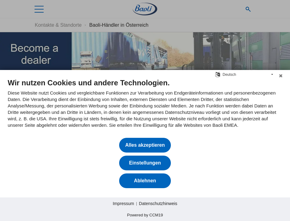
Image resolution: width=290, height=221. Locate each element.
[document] (145, 107)
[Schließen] (280, 77)
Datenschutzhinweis (158, 203)
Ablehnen (145, 180)
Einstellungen (145, 162)
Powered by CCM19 (145, 215)
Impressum (123, 203)
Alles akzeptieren (145, 145)
